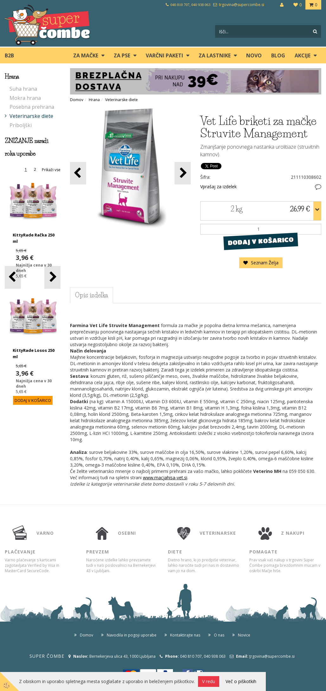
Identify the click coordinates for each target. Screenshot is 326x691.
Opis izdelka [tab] (91, 295)
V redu (208, 681)
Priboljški (21, 125)
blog (278, 55)
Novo (254, 55)
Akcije (302, 55)
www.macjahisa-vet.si (165, 478)
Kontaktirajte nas (185, 635)
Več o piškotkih (241, 681)
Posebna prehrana (32, 106)
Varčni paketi (164, 55)
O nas (219, 635)
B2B (9, 55)
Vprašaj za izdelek (218, 187)
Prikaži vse (51, 169)
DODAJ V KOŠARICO (261, 241)
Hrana (94, 99)
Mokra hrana (25, 97)
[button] (52, 277)
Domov (76, 99)
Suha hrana (23, 88)
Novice (244, 635)
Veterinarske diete (31, 116)
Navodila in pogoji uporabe (132, 635)
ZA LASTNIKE (215, 55)
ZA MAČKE (85, 55)
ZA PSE (122, 55)
